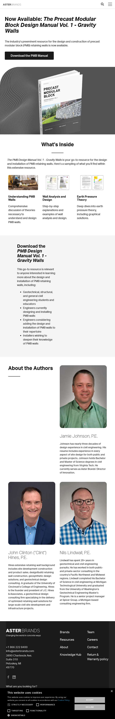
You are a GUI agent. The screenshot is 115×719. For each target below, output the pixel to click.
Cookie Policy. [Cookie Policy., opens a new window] (64, 700)
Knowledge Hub (70, 654)
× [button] (112, 691)
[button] (39, 715)
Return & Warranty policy (97, 657)
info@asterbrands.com (20, 651)
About (64, 647)
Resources (67, 639)
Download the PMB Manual (29, 55)
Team (90, 632)
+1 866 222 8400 (17, 647)
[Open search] (102, 4)
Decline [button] (90, 707)
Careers (92, 639)
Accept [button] (89, 700)
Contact (92, 647)
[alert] (57, 703)
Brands (64, 632)
